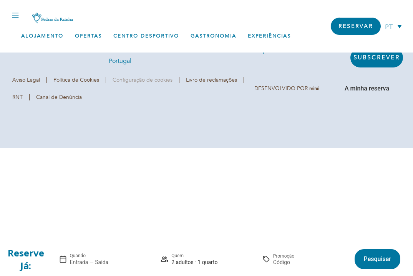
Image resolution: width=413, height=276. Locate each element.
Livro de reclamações (211, 80)
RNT (17, 97)
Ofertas (88, 36)
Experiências (269, 36)
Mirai (314, 88)
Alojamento (42, 36)
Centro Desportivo (146, 36)
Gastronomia (213, 36)
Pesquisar (377, 259)
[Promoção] (291, 262)
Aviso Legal (26, 80)
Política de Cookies (76, 80)
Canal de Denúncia (59, 97)
